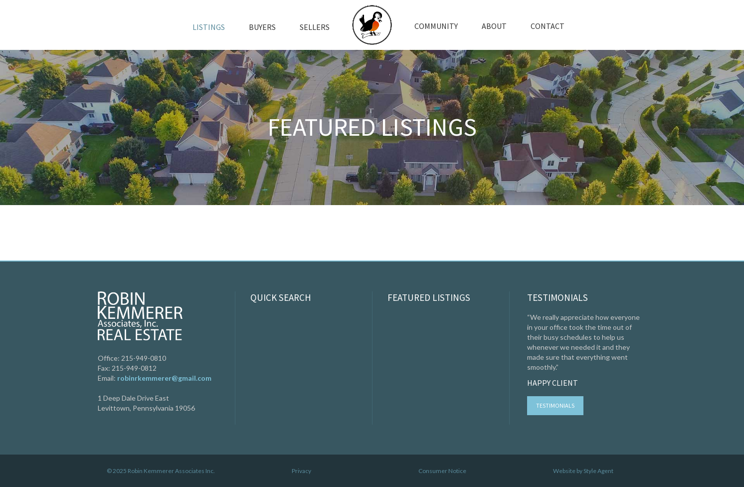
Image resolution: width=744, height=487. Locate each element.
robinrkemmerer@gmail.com (164, 378)
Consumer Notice (442, 471)
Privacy (301, 471)
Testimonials (555, 405)
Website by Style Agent (583, 471)
